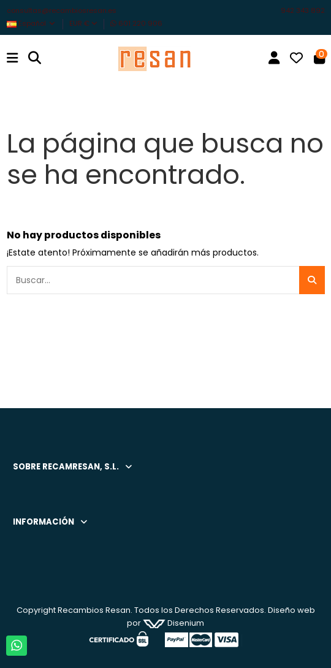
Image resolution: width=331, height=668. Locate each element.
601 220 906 (136, 23)
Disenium (173, 623)
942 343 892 (303, 10)
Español (31, 23)
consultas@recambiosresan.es (61, 10)
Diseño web (291, 610)
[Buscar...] (312, 280)
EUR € (83, 23)
